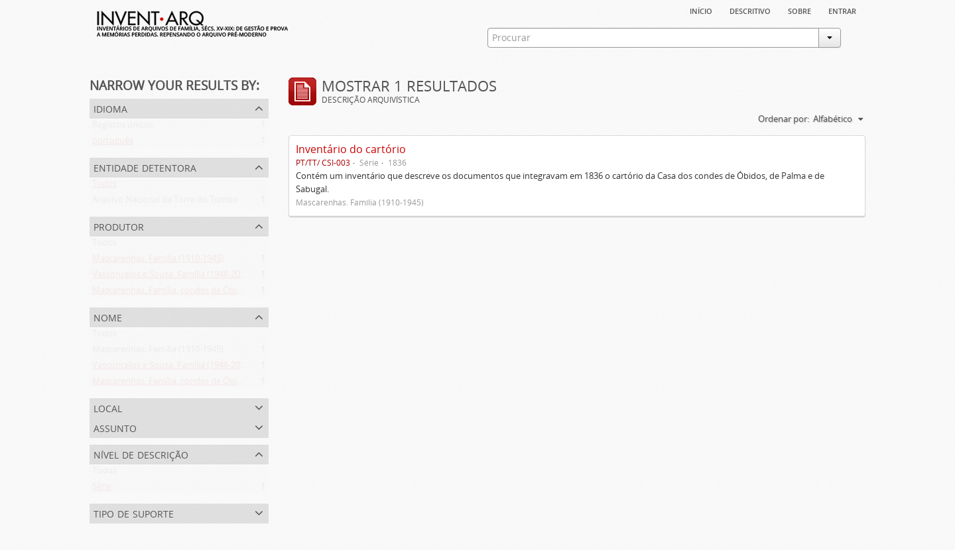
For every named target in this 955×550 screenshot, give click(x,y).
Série (101, 489)
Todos (104, 186)
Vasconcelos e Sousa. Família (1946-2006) (172, 277)
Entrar (842, 10)
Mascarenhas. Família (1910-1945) (157, 261)
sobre (799, 10)
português (112, 143)
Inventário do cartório (351, 149)
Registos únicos (122, 127)
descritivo (750, 10)
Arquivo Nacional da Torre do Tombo (165, 202)
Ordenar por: (783, 119)
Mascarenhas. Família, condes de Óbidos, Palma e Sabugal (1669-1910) (229, 293)
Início (701, 10)
